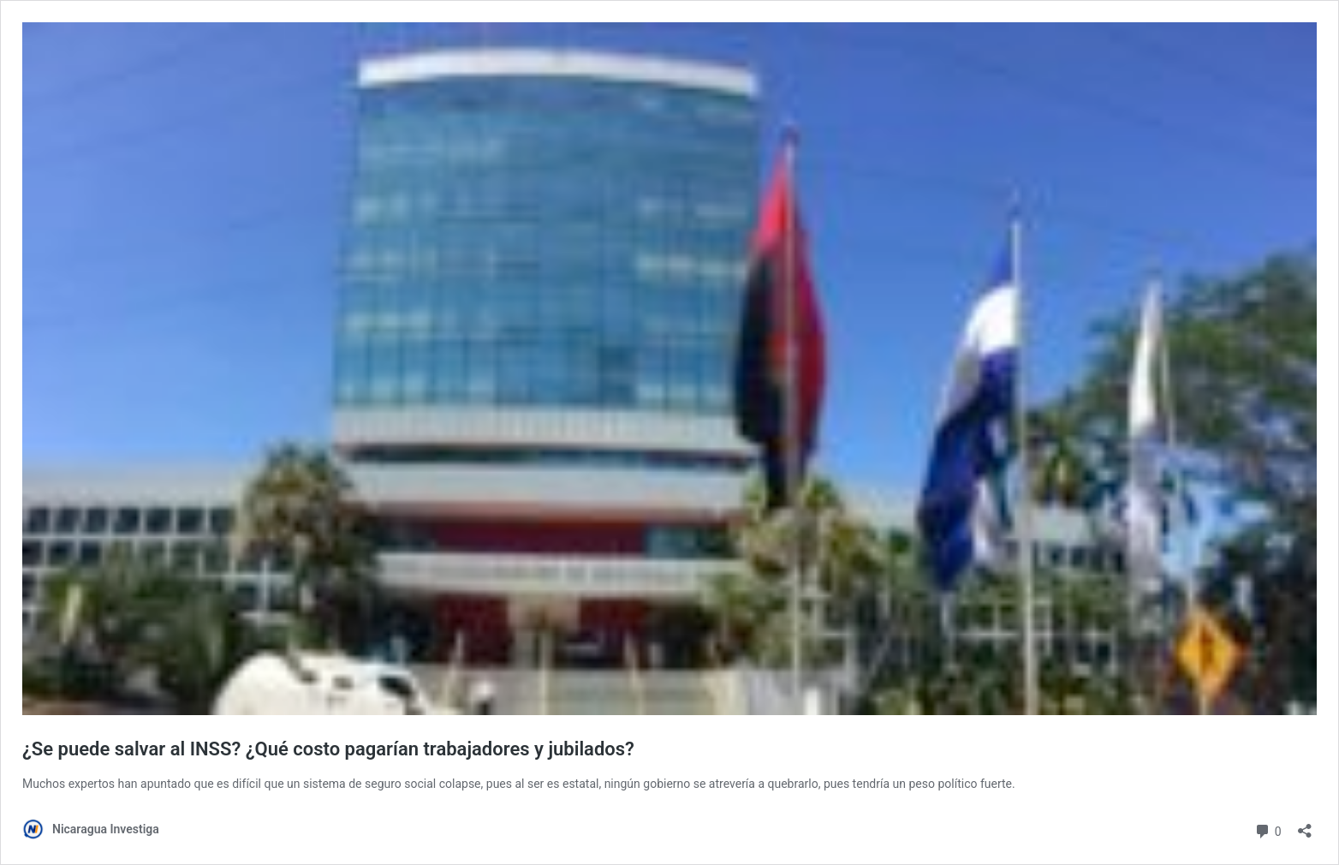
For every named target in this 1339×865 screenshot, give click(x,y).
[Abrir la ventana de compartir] (1305, 825)
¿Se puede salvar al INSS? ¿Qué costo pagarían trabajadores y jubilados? (328, 749)
